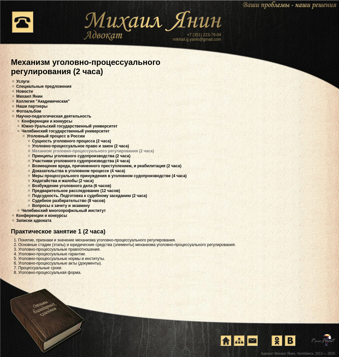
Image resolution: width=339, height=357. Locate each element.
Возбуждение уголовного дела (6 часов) (71, 185)
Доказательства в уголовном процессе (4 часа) (78, 171)
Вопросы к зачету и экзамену (61, 205)
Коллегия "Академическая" (43, 101)
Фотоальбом (28, 111)
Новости (24, 91)
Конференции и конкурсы (47, 121)
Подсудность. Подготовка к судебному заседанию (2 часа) (89, 195)
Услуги (22, 81)
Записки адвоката (33, 220)
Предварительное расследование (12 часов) (76, 190)
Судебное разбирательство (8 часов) (68, 200)
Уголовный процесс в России (56, 136)
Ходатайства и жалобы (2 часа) (63, 180)
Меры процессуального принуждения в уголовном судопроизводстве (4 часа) (109, 176)
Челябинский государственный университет (66, 131)
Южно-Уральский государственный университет (70, 126)
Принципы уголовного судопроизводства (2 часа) (81, 156)
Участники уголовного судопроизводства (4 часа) (81, 161)
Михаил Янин (29, 96)
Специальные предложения (44, 86)
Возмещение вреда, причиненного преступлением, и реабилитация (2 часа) (106, 166)
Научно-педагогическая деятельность (53, 116)
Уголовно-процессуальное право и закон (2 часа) (80, 146)
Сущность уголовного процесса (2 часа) (71, 141)
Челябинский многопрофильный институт (64, 210)
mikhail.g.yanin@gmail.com (197, 39)
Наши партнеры (32, 106)
